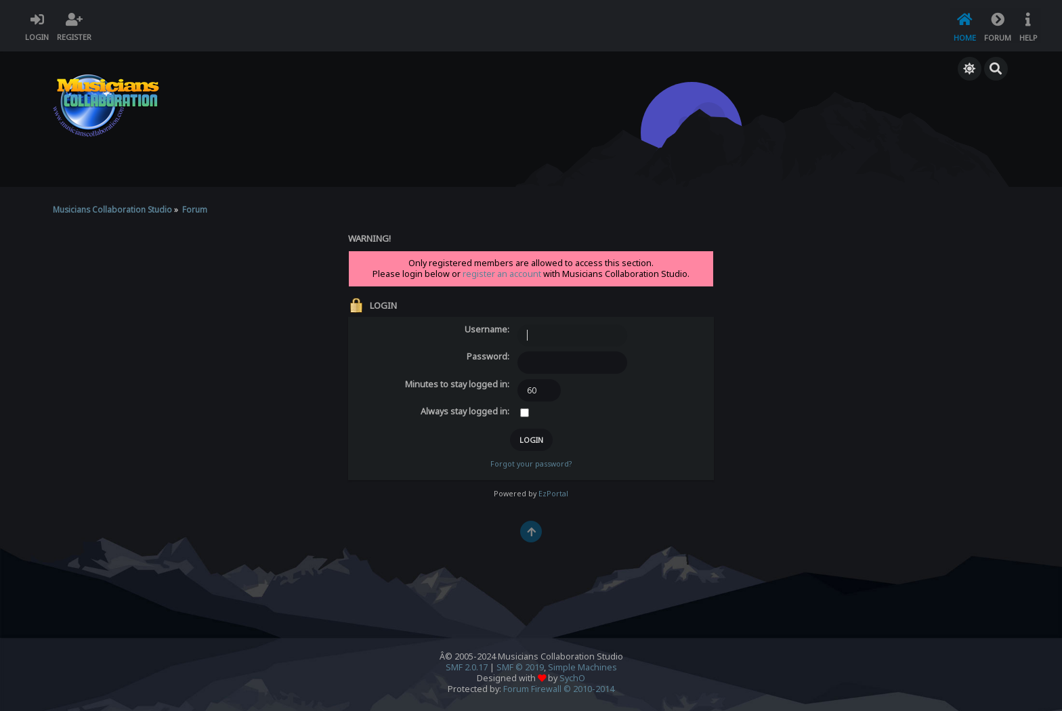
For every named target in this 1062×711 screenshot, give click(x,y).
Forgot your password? (531, 463)
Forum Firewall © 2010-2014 (558, 688)
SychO (572, 677)
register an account (502, 273)
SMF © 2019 (520, 666)
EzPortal (553, 493)
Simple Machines (582, 666)
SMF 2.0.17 (467, 666)
